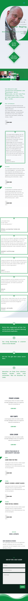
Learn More (9, 122)
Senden (22, 587)
